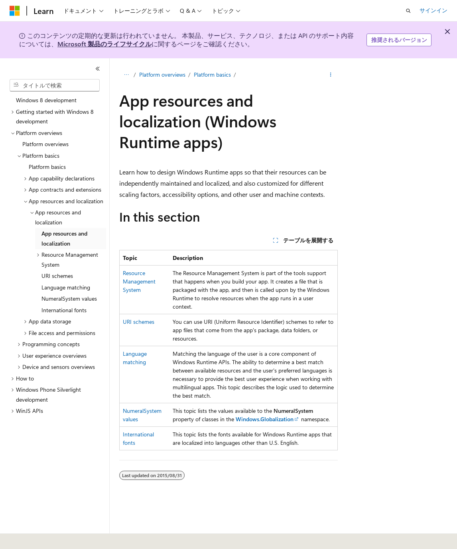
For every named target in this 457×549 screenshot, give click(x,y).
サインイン (433, 10)
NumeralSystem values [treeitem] (69, 298)
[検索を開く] (408, 11)
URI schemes (138, 321)
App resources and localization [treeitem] (64, 238)
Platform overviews (162, 74)
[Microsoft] (15, 11)
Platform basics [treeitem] (47, 166)
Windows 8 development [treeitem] (46, 100)
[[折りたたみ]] (97, 68)
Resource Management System (139, 281)
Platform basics (212, 74)
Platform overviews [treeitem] (45, 144)
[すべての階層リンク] (126, 74)
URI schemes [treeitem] (57, 275)
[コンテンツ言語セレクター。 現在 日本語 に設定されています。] (26, 537)
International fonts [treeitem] (64, 310)
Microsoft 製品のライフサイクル (104, 44)
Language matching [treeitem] (65, 287)
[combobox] (55, 85)
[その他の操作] (331, 74)
